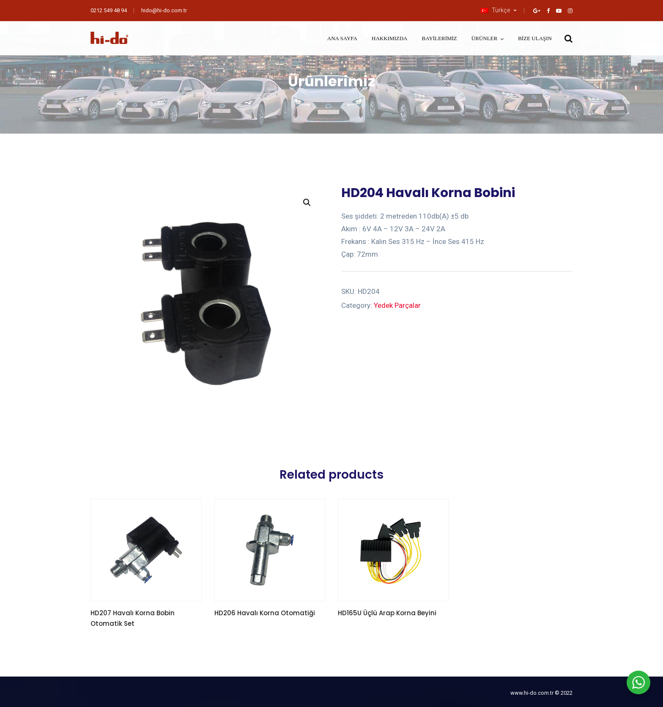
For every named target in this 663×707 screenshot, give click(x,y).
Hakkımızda (390, 38)
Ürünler (484, 38)
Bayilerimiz (439, 38)
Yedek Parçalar (397, 305)
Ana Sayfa (342, 38)
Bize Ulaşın (535, 38)
